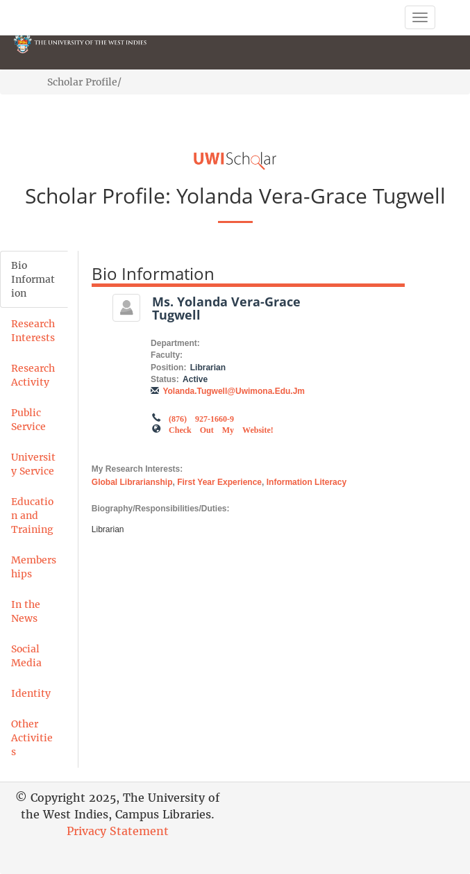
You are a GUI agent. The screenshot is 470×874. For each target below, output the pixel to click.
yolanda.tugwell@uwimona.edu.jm (233, 391)
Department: (175, 343)
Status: (165, 379)
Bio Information (33, 279)
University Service (33, 464)
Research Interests (33, 331)
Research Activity (33, 375)
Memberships (33, 567)
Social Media (26, 656)
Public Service (28, 419)
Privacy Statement (118, 831)
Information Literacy (306, 482)
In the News (25, 611)
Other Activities (32, 738)
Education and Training (32, 515)
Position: (168, 367)
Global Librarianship (132, 482)
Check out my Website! (221, 429)
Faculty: (167, 355)
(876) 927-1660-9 (201, 417)
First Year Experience (219, 482)
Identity (31, 693)
